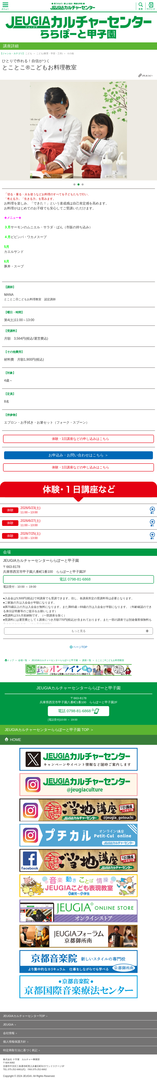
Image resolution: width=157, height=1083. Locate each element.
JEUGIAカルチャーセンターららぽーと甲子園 (54, 660)
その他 (70, 53)
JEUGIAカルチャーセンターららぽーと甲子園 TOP (47, 730)
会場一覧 (22, 660)
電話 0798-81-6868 (78, 711)
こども (28, 53)
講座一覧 (86, 660)
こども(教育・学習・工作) (49, 53)
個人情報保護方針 (14, 1041)
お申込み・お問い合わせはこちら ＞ (78, 455)
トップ (10, 660)
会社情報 (9, 1033)
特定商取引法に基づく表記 (20, 1050)
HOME (13, 740)
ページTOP (80, 647)
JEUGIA (8, 1024)
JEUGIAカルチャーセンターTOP (24, 1016)
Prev (5, 130)
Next (151, 130)
